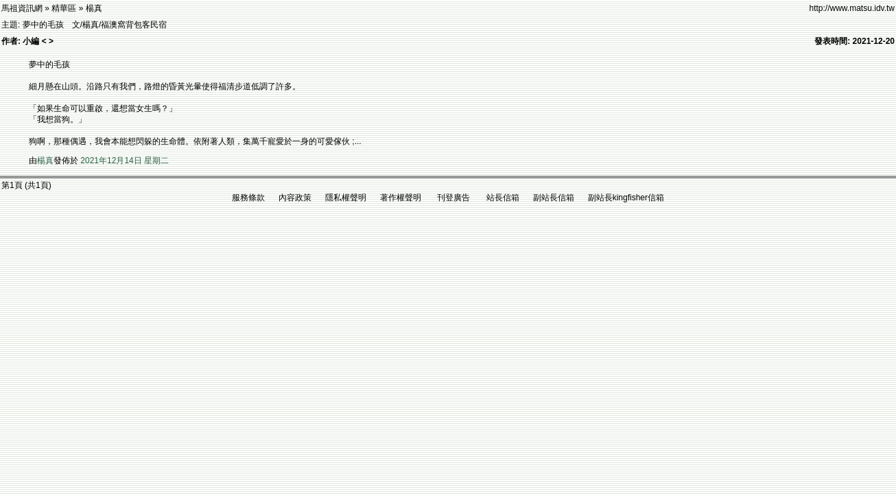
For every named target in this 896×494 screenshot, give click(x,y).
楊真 (45, 160)
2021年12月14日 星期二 (124, 160)
